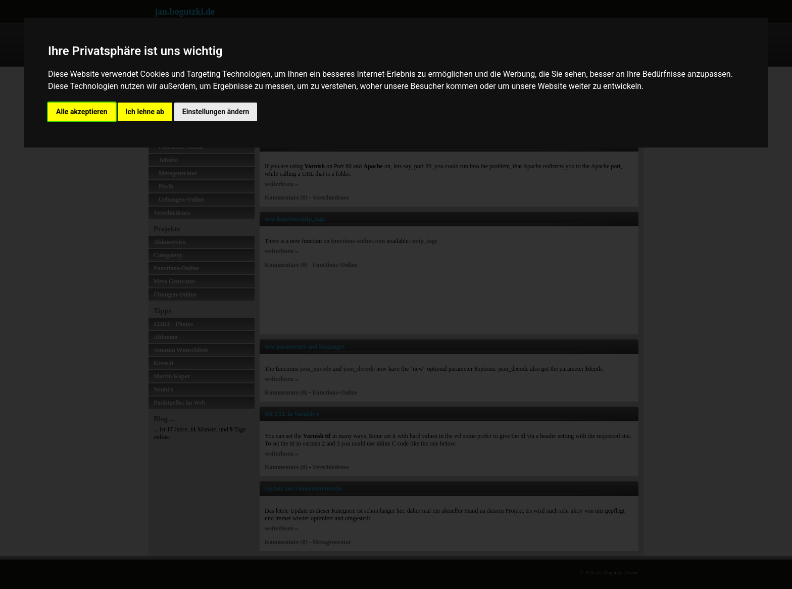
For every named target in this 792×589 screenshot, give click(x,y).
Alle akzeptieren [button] (82, 112)
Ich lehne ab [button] (145, 112)
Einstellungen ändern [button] (216, 112)
